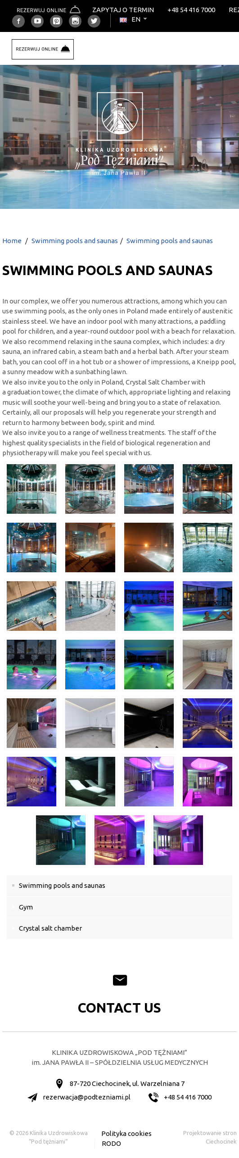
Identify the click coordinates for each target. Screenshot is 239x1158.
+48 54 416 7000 (191, 10)
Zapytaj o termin (123, 10)
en (134, 19)
